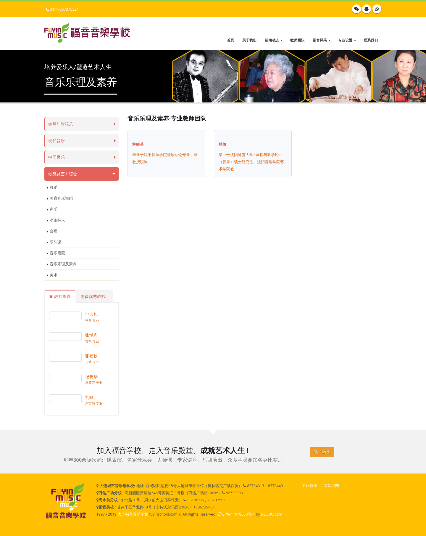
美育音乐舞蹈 (61, 198)
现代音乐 (57, 140)
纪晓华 (91, 376)
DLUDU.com (271, 514)
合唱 (53, 231)
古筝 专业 (92, 341)
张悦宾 (91, 335)
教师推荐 (60, 296)
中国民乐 (57, 157)
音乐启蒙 (57, 253)
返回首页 (309, 485)
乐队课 (55, 242)
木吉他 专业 (93, 403)
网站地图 (331, 485)
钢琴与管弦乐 (61, 124)
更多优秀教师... (94, 296)
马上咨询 (322, 452)
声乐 (53, 209)
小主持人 (57, 220)
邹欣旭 (91, 314)
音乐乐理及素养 (63, 264)
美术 (53, 274)
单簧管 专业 (93, 382)
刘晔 (89, 397)
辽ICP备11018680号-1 (236, 514)
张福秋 (91, 356)
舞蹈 (53, 187)
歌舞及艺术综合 (63, 174)
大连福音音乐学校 (132, 514)
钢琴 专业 (92, 320)
